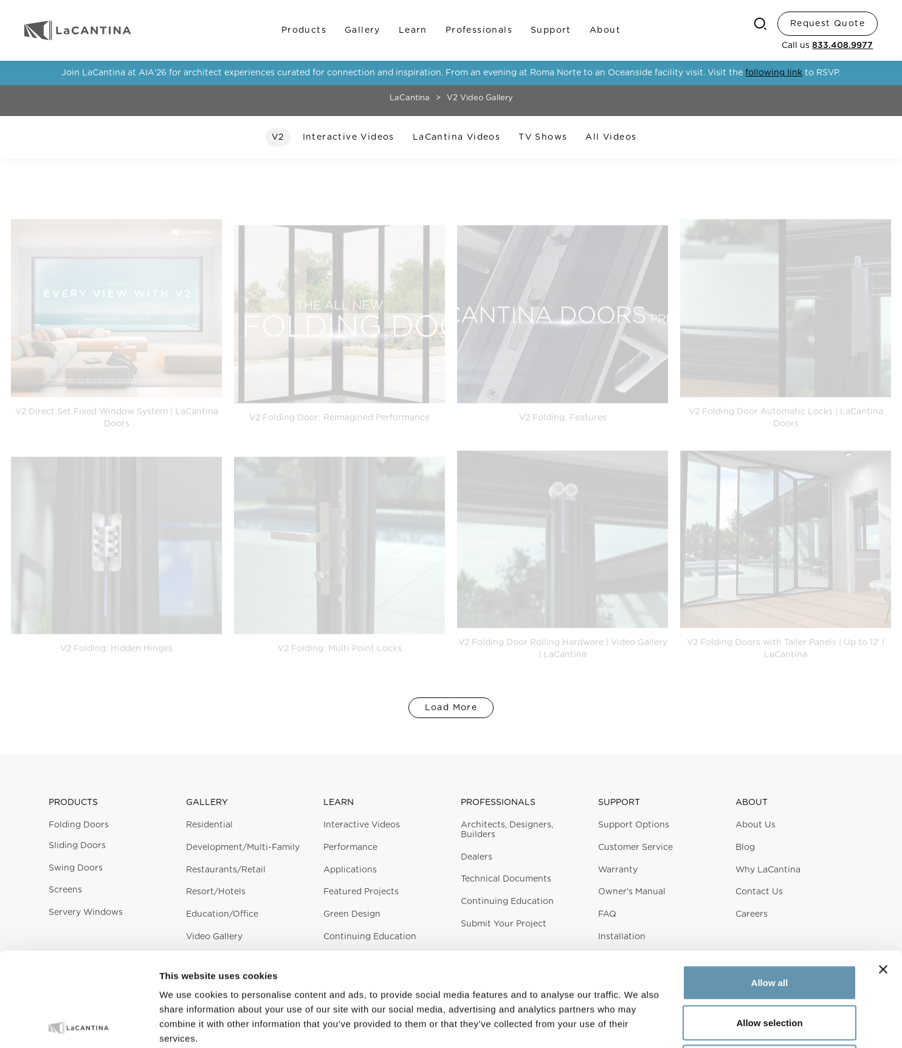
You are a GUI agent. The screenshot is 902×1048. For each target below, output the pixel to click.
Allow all (769, 888)
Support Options (633, 825)
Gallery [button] (207, 802)
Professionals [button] (498, 802)
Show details (638, 1024)
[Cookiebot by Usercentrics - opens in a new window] (79, 1024)
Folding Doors (79, 825)
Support (551, 30)
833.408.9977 (842, 45)
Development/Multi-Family (243, 847)
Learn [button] (338, 802)
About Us (755, 825)
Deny (770, 968)
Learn (413, 30)
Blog (745, 847)
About (605, 30)
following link (773, 73)
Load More (451, 708)
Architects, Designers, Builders (507, 830)
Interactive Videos (361, 825)
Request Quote (827, 23)
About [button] (751, 802)
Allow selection (769, 928)
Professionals (479, 30)
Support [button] (619, 802)
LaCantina (410, 98)
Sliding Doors (77, 845)
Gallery (362, 30)
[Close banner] (883, 875)
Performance (350, 847)
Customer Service (635, 847)
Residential (209, 825)
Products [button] (73, 802)
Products (303, 30)
